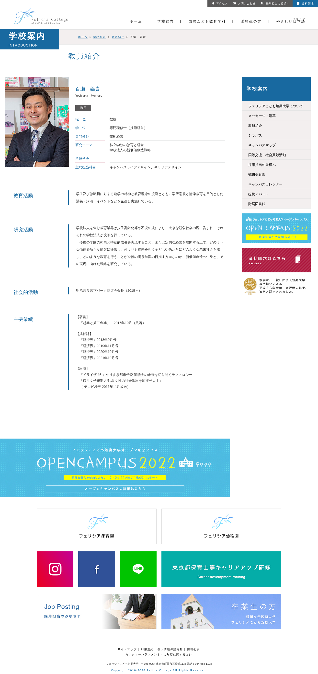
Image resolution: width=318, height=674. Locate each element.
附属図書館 (256, 204)
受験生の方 (251, 21)
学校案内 (165, 21)
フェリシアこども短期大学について (275, 106)
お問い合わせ (244, 3)
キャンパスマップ (262, 145)
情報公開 (193, 649)
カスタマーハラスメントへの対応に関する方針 (158, 654)
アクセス (220, 3)
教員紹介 (118, 36)
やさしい (291, 21)
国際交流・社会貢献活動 (267, 155)
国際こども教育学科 (207, 21)
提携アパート (258, 194)
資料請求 (305, 3)
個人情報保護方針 (170, 649)
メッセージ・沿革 (262, 116)
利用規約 (147, 649)
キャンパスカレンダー (265, 184)
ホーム (136, 21)
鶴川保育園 (256, 174)
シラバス (255, 135)
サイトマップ (127, 649)
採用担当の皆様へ (275, 3)
